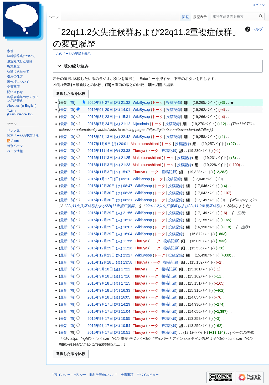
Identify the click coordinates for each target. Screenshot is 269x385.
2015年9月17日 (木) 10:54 (108, 326)
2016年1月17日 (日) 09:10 (108, 179)
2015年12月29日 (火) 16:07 (109, 227)
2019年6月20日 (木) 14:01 (108, 109)
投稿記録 (173, 102)
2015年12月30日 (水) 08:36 (109, 193)
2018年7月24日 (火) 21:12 (108, 124)
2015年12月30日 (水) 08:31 (109, 200)
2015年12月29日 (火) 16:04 (109, 234)
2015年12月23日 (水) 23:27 (109, 255)
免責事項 (127, 375)
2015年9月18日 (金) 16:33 (108, 290)
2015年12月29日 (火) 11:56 (109, 241)
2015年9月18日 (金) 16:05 (108, 297)
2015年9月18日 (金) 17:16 (108, 276)
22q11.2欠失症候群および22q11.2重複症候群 (183, 206)
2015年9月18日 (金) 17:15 (108, 283)
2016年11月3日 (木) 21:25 (108, 158)
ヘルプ (253, 29)
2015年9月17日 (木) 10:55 (108, 318)
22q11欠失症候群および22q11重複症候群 (100, 206)
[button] (157, 66)
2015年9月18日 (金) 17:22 (108, 269)
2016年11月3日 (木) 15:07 (108, 172)
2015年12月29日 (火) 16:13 (109, 220)
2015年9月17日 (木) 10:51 (108, 332)
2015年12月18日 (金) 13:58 (109, 262)
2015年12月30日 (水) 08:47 (109, 186)
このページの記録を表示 (73, 53)
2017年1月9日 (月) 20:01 (107, 144)
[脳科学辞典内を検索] (238, 16)
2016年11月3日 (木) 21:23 (108, 165)
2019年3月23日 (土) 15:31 (108, 117)
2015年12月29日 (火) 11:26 (109, 248)
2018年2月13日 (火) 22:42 (108, 137)
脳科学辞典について (103, 375)
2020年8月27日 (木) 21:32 (108, 102)
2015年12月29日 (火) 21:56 (109, 213)
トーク (157, 102)
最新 (64, 109)
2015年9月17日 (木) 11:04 (108, 311)
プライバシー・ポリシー (68, 375)
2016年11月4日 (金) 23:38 (108, 150)
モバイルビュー (148, 375)
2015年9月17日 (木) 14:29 (108, 304)
